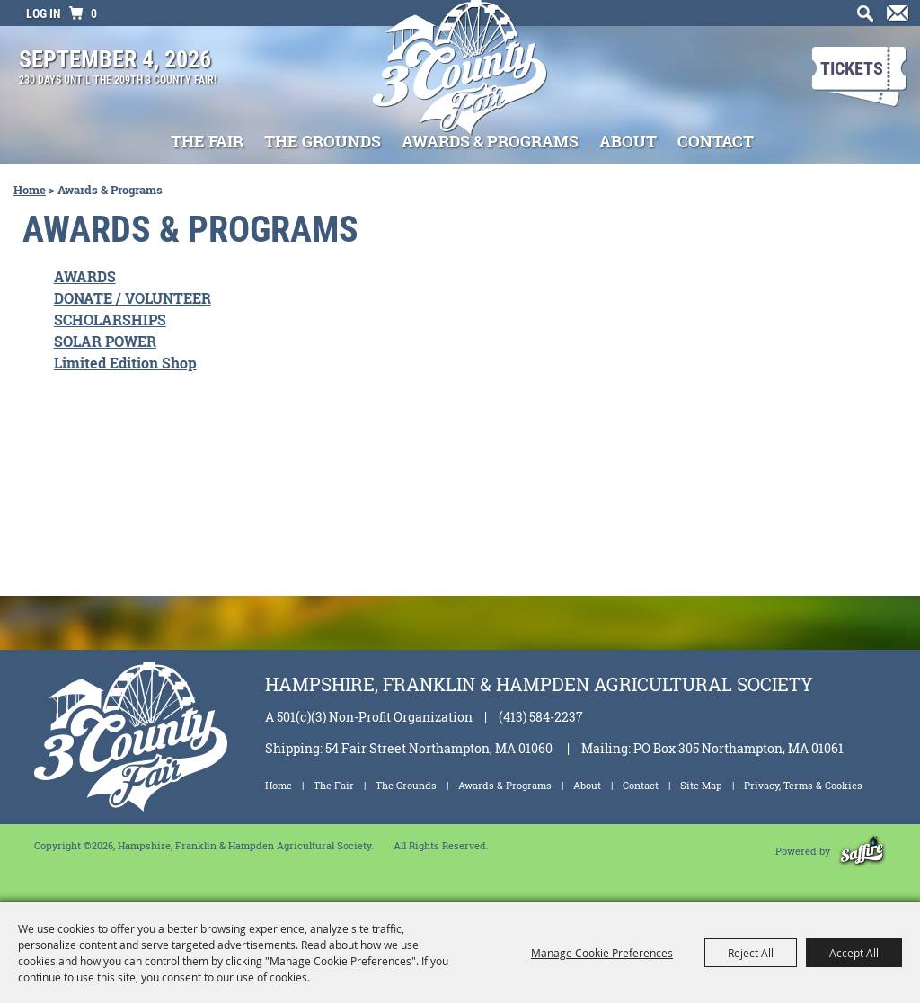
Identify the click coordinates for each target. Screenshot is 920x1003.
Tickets (851, 68)
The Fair (207, 141)
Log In (43, 13)
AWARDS (85, 276)
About (628, 141)
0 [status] (94, 13)
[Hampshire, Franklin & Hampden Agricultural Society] (460, 80)
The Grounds (322, 141)
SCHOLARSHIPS (110, 319)
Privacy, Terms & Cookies (803, 785)
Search (861, 18)
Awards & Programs (490, 141)
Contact (715, 141)
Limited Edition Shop (125, 362)
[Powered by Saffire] (862, 850)
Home (29, 190)
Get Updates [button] (894, 18)
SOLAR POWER (105, 341)
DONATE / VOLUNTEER (132, 297)
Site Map (701, 785)
